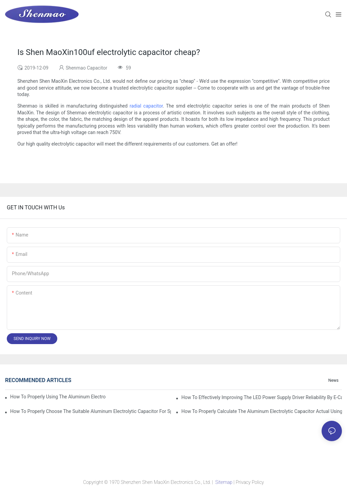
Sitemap (223, 482)
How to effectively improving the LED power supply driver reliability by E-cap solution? (261, 397)
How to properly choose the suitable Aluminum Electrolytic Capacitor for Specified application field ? (90, 411)
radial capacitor (146, 106)
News (333, 380)
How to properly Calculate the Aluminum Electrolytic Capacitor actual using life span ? (261, 411)
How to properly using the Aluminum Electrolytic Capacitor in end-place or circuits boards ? (57, 396)
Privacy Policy (250, 482)
